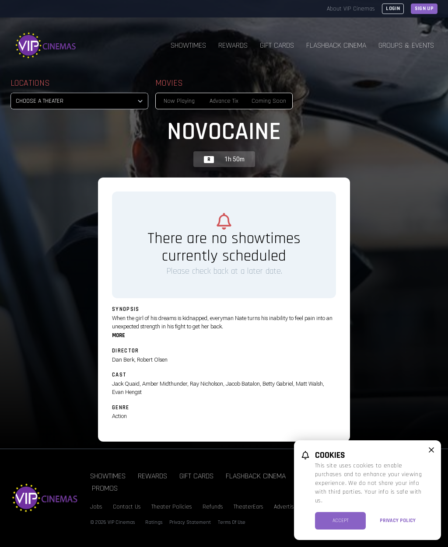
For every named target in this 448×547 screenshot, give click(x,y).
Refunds (213, 507)
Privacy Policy (398, 520)
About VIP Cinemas (351, 9)
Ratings (153, 522)
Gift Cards (277, 45)
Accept (340, 520)
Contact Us (127, 507)
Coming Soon (269, 101)
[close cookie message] (431, 450)
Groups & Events (406, 45)
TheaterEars (248, 507)
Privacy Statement (190, 522)
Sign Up (424, 8)
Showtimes (188, 45)
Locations (30, 83)
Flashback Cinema (336, 45)
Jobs (96, 507)
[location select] (79, 101)
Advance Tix (224, 101)
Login (393, 8)
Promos (105, 488)
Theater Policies (171, 507)
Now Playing (179, 101)
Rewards (233, 45)
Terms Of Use (231, 522)
